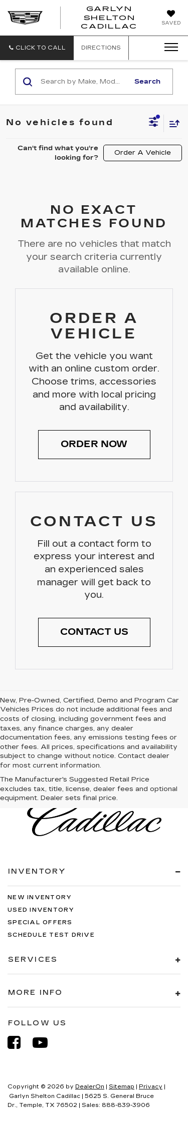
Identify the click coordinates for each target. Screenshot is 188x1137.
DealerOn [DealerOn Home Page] (89, 1086)
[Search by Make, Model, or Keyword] (83, 82)
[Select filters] (153, 123)
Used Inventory (41, 910)
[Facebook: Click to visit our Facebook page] (19, 1042)
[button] (37, 48)
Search (147, 82)
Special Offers (40, 922)
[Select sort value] (172, 123)
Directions (101, 48)
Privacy (150, 1086)
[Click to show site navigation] (168, 47)
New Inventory (40, 897)
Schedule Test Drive (51, 935)
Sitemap (121, 1086)
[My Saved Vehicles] (170, 19)
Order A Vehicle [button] (142, 153)
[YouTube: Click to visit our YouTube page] (45, 1042)
